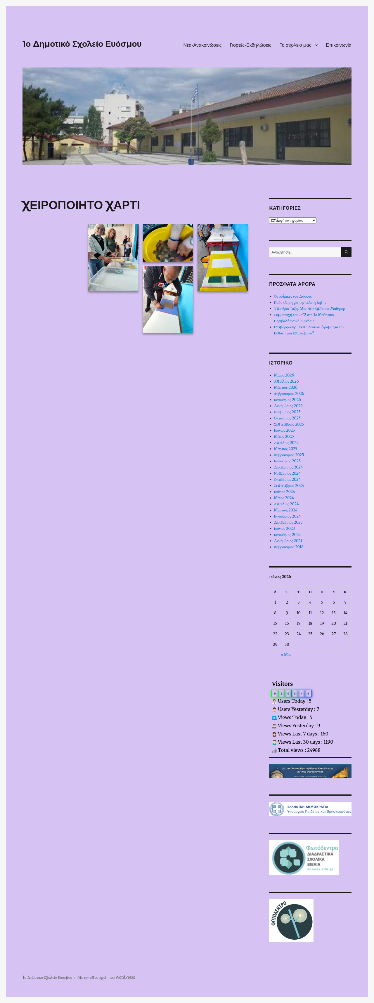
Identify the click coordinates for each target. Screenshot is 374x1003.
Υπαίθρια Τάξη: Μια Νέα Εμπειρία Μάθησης (309, 308)
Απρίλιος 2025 (286, 442)
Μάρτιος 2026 (285, 387)
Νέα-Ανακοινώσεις (202, 45)
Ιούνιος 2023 (284, 528)
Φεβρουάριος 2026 (289, 393)
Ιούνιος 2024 (284, 491)
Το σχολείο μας (295, 45)
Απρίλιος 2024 (286, 503)
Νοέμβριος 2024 (287, 473)
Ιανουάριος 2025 (287, 461)
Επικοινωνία (338, 45)
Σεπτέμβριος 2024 (289, 485)
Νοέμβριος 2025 (287, 411)
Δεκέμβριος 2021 (288, 540)
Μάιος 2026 (284, 375)
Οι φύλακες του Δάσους (293, 296)
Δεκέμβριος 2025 (288, 405)
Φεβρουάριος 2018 (289, 546)
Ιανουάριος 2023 (287, 534)
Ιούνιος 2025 (284, 430)
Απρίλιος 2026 (286, 381)
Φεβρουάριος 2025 (289, 454)
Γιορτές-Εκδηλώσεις (250, 45)
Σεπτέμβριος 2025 (289, 424)
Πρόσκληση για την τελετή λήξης (300, 302)
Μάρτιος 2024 (285, 510)
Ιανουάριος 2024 (287, 516)
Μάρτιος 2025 (285, 448)
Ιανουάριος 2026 (287, 399)
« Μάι (285, 655)
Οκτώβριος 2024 (287, 479)
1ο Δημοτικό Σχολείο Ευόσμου (82, 44)
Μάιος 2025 (284, 436)
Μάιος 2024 (284, 497)
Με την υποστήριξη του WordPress (106, 977)
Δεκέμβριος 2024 (288, 467)
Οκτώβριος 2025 (287, 418)
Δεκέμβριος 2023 (288, 522)
